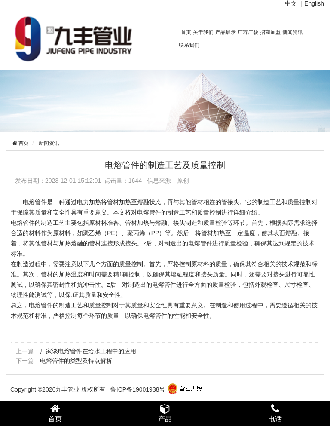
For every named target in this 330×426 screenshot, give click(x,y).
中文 (291, 3)
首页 (186, 32)
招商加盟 (270, 32)
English (314, 3)
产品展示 (225, 32)
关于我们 (203, 32)
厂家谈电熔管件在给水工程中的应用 (88, 351)
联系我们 (189, 45)
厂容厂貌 (248, 32)
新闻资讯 (292, 32)
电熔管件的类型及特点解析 (76, 360)
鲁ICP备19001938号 (137, 389)
